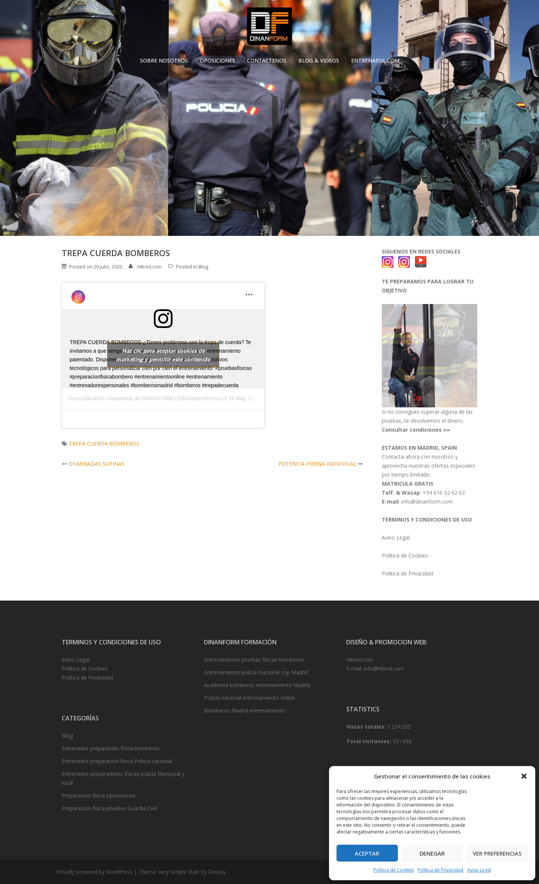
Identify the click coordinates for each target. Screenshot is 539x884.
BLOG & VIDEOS (318, 60)
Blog (203, 266)
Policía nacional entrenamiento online (249, 697)
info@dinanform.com (427, 501)
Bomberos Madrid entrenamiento (245, 710)
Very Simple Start (179, 871)
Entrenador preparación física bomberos (110, 748)
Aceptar (367, 853)
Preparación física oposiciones (98, 795)
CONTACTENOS (266, 60)
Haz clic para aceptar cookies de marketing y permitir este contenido (163, 355)
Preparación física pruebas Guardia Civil (109, 808)
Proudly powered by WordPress (94, 871)
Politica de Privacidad (407, 573)
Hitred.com (149, 266)
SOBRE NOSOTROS (164, 60)
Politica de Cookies (394, 870)
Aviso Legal (479, 870)
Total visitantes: (369, 741)
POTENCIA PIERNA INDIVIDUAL (317, 463)
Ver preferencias (497, 853)
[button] (524, 776)
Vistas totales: (366, 726)
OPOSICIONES (217, 60)
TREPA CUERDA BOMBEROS (104, 443)
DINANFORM (157, 398)
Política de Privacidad (440, 870)
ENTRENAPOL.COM (375, 60)
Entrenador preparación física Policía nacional (117, 761)
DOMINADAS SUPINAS (96, 463)
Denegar (432, 853)
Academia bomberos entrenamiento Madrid (257, 685)
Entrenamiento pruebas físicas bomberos (254, 659)
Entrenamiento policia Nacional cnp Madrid (256, 672)
